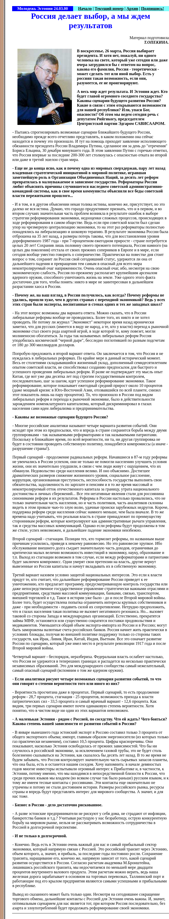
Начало (85, 8)
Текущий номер (109, 8)
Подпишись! (152, 8)
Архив (132, 8)
